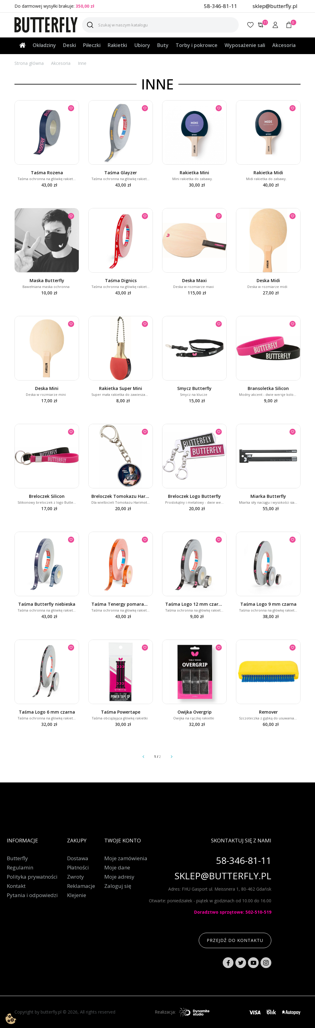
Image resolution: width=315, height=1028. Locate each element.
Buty (163, 45)
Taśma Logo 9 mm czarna (268, 604)
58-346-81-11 (220, 6)
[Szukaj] (160, 25)
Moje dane (117, 868)
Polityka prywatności (32, 877)
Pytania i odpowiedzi (32, 895)
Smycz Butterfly (194, 388)
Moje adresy (119, 877)
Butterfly (17, 858)
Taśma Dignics (121, 280)
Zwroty (75, 877)
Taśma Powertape (120, 712)
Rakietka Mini (194, 172)
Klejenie (76, 895)
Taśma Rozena (47, 172)
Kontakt (16, 886)
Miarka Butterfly (268, 496)
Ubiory (142, 45)
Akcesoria (284, 45)
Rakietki (117, 45)
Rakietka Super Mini (120, 388)
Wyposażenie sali (245, 45)
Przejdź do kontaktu (235, 940)
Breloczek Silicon (47, 496)
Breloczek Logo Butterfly (194, 496)
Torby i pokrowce (196, 45)
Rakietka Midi (268, 172)
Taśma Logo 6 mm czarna (47, 712)
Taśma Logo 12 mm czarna (194, 604)
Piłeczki (92, 45)
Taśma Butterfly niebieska (46, 604)
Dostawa (77, 858)
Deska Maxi (194, 280)
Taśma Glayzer (120, 172)
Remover (268, 712)
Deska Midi (268, 280)
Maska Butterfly (47, 280)
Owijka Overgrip (194, 712)
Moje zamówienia (125, 858)
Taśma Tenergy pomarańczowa (120, 604)
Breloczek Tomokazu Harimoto (120, 496)
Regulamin (20, 868)
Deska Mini (46, 388)
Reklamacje (81, 886)
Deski (69, 45)
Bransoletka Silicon (268, 388)
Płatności (78, 868)
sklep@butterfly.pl (275, 6)
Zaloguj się (117, 886)
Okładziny (44, 45)
